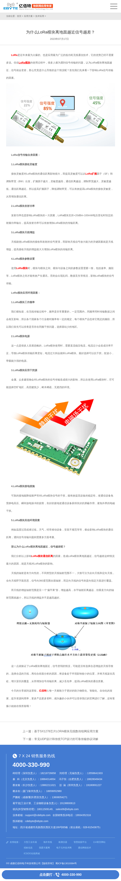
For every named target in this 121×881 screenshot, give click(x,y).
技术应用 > (40, 16)
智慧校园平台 (80, 842)
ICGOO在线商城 (32, 853)
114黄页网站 (99, 842)
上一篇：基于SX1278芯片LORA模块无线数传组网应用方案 (61, 731)
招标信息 (28, 847)
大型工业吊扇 (30, 842)
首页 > (20, 16)
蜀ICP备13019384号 (66, 863)
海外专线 (47, 842)
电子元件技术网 (64, 847)
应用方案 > (29, 16)
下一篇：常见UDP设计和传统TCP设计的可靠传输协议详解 (60, 739)
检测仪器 (63, 842)
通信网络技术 (84, 847)
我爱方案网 (44, 847)
